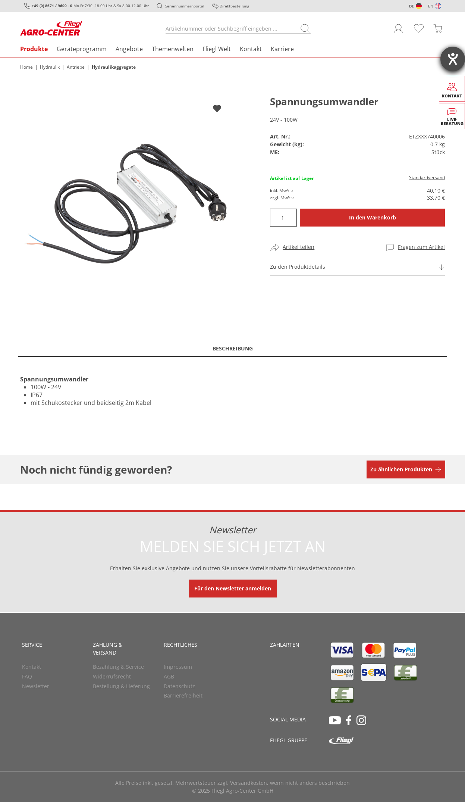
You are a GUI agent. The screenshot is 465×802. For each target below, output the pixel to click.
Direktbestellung (234, 6)
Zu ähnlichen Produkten (401, 469)
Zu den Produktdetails (297, 266)
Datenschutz (179, 686)
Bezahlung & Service (118, 666)
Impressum (178, 666)
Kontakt (251, 49)
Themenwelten (173, 49)
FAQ (27, 676)
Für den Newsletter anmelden (232, 588)
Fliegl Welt (216, 49)
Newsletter (35, 686)
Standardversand (427, 177)
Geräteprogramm (82, 49)
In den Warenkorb (372, 217)
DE (411, 6)
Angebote (129, 49)
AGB (169, 676)
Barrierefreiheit (183, 695)
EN (430, 6)
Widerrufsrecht (112, 676)
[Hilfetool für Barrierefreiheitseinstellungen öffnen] (452, 59)
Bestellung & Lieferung (121, 686)
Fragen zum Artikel (421, 246)
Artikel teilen (298, 246)
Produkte (34, 49)
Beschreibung (233, 348)
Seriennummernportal (184, 6)
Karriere (282, 49)
